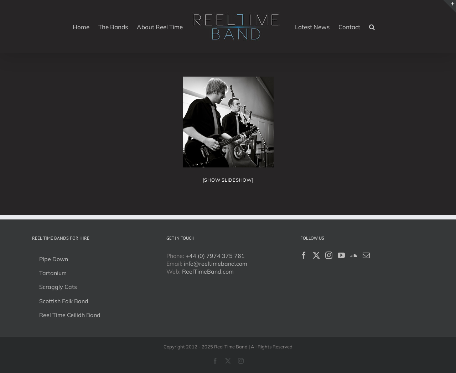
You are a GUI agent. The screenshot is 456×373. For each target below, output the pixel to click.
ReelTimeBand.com (208, 271)
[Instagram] (328, 255)
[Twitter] (316, 255)
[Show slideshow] (228, 180)
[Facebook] (303, 255)
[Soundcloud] (353, 255)
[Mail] (366, 255)
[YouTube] (341, 255)
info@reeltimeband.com (215, 263)
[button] (372, 26)
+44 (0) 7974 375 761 (215, 255)
